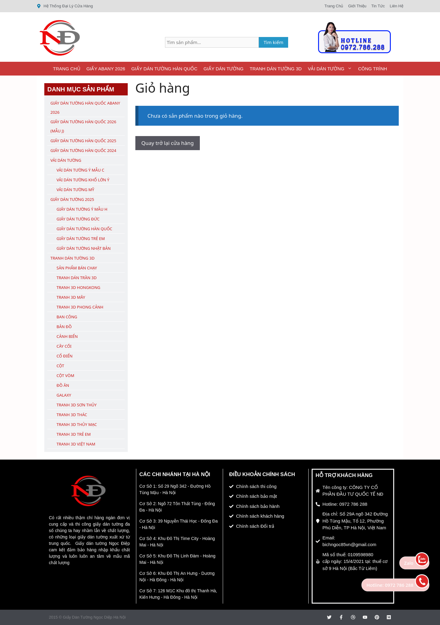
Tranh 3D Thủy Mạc (77, 424)
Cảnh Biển (67, 336)
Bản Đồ (64, 326)
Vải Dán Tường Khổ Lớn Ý (83, 180)
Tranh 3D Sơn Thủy (77, 405)
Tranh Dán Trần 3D (77, 277)
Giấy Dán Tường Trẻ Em (81, 238)
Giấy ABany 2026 (105, 68)
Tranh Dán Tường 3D (276, 68)
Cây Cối (64, 346)
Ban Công (67, 317)
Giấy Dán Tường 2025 (72, 199)
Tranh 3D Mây (71, 297)
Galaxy (64, 395)
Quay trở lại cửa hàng (167, 142)
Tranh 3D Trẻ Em (74, 434)
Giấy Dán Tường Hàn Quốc (164, 68)
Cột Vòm (65, 375)
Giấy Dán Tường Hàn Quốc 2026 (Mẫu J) (83, 126)
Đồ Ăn (63, 385)
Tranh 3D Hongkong (78, 287)
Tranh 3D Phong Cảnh (80, 307)
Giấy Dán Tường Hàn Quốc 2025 (83, 140)
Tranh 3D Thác (72, 414)
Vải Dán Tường (331, 69)
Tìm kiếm (274, 42)
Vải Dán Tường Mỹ (75, 189)
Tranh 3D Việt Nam (76, 444)
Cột (60, 365)
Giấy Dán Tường (224, 68)
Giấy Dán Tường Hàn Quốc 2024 (83, 150)
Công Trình (372, 68)
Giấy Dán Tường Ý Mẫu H (82, 209)
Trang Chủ (66, 68)
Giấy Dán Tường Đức (78, 219)
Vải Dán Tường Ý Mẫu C (80, 170)
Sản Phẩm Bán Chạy (77, 268)
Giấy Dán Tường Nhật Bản (84, 248)
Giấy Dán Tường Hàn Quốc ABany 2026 (85, 107)
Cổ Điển (65, 356)
